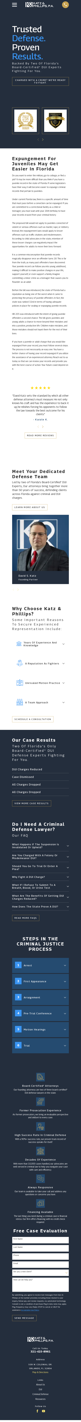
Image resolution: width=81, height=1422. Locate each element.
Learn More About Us (29, 507)
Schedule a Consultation (32, 719)
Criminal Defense (40, 1396)
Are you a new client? (22, 1273)
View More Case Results (31, 803)
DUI (40, 1391)
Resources (40, 1401)
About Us (40, 1386)
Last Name (18, 1249)
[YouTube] (43, 1412)
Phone (16, 1257)
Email (15, 1265)
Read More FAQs (25, 919)
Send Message (24, 1320)
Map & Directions (40, 1374)
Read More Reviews (40, 435)
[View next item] (43, 139)
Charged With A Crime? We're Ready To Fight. (40, 81)
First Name (18, 1241)
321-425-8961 (40, 1353)
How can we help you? (23, 1282)
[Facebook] (37, 1412)
